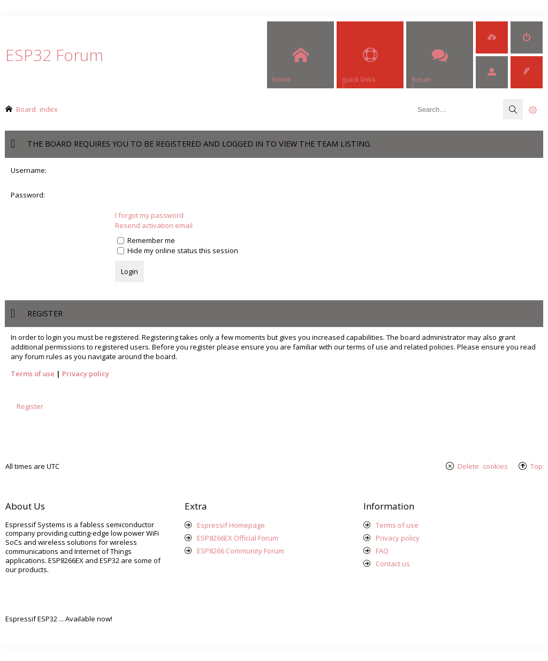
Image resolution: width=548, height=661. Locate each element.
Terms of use (33, 373)
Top (536, 465)
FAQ (382, 551)
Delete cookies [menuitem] (483, 465)
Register (30, 406)
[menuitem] (492, 37)
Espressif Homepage (231, 525)
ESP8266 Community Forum (240, 551)
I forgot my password (149, 215)
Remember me (146, 240)
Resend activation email (154, 225)
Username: (29, 170)
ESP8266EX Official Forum (237, 538)
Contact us (393, 563)
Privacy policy (85, 373)
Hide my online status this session (177, 250)
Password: (28, 195)
